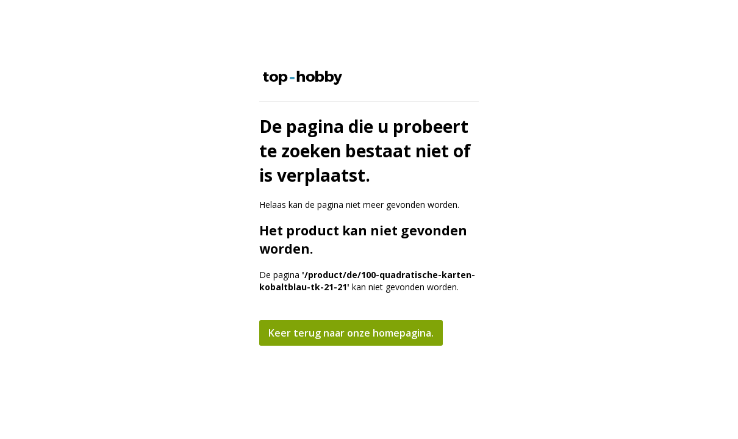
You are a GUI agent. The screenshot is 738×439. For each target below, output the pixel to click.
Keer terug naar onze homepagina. (351, 333)
